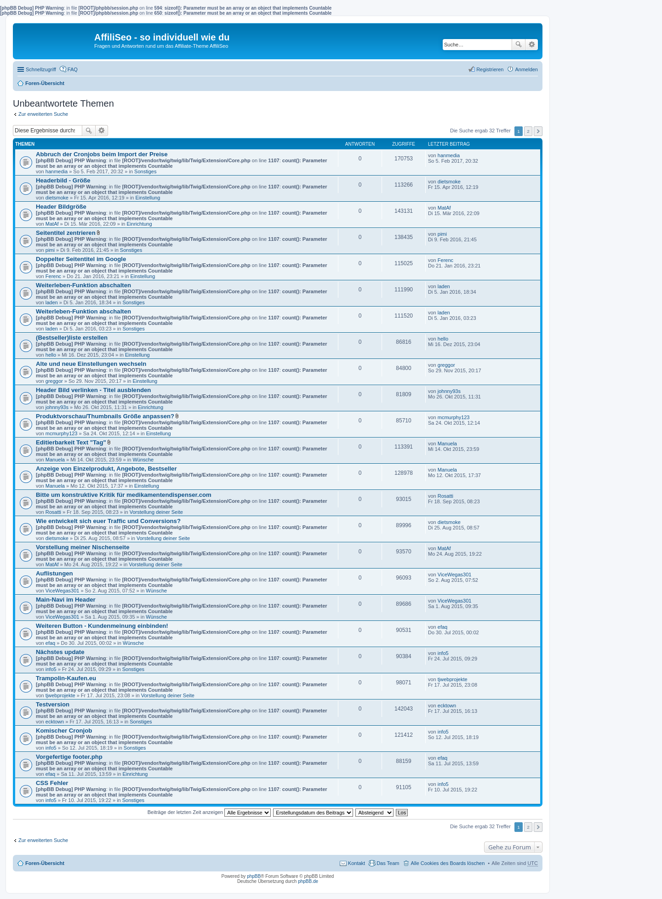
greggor (54, 381)
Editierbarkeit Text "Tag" (71, 442)
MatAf (52, 224)
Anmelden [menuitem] (526, 69)
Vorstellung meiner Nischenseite (83, 547)
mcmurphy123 (62, 433)
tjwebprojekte (60, 695)
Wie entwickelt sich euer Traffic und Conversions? (108, 521)
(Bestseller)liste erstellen (72, 337)
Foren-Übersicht (44, 83)
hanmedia (57, 171)
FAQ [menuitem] (73, 69)
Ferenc (53, 276)
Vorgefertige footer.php (69, 756)
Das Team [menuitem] (388, 863)
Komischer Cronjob (64, 730)
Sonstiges (145, 171)
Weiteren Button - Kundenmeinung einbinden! (102, 625)
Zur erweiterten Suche (43, 114)
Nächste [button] (538, 131)
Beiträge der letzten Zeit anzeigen (209, 812)
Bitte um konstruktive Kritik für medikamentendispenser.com (123, 494)
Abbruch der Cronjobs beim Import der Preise (102, 154)
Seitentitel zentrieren (66, 232)
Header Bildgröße (61, 206)
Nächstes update (60, 652)
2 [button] (528, 131)
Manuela (55, 459)
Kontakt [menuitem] (356, 863)
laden (52, 302)
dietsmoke (57, 197)
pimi (50, 250)
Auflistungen (54, 573)
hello (51, 355)
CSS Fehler (52, 783)
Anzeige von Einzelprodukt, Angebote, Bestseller (106, 468)
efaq (50, 643)
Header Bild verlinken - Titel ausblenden (93, 390)
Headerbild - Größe (63, 180)
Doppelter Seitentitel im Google (81, 259)
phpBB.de (308, 881)
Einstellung (147, 197)
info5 (51, 669)
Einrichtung (139, 224)
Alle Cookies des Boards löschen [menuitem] (448, 863)
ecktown (55, 721)
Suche (518, 44)
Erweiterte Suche (531, 44)
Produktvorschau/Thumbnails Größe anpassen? (105, 416)
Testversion (52, 704)
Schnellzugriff (41, 69)
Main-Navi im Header (66, 599)
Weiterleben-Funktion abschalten (83, 285)
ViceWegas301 (63, 590)
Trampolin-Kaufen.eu (66, 678)
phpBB (254, 876)
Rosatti (53, 512)
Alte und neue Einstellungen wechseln (91, 363)
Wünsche (143, 459)
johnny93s (57, 407)
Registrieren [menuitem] (489, 69)
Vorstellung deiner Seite (156, 512)
